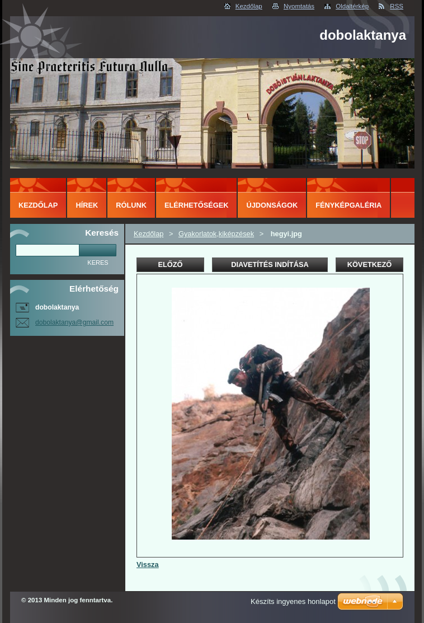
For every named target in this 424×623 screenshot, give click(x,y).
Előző (170, 264)
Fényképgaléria (348, 205)
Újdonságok (272, 205)
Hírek (87, 205)
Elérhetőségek (196, 205)
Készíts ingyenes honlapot (293, 601)
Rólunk (131, 205)
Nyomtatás (299, 6)
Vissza (147, 564)
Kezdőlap (248, 6)
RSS (396, 6)
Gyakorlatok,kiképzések (216, 233)
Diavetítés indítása (269, 264)
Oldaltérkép (352, 6)
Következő (369, 264)
